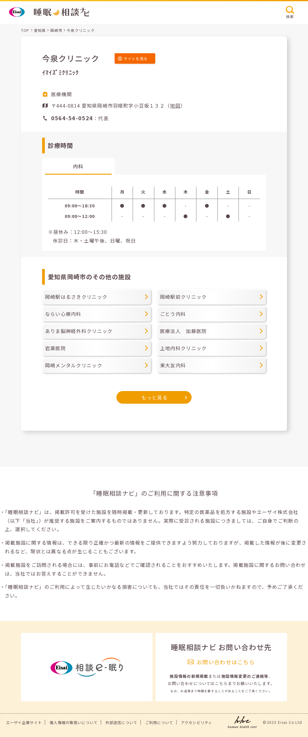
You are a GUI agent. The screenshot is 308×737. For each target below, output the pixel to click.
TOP (25, 30)
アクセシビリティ (196, 722)
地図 (175, 105)
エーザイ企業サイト (24, 722)
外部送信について (121, 722)
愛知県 (40, 30)
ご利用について (159, 722)
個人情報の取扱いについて (73, 722)
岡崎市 (56, 30)
